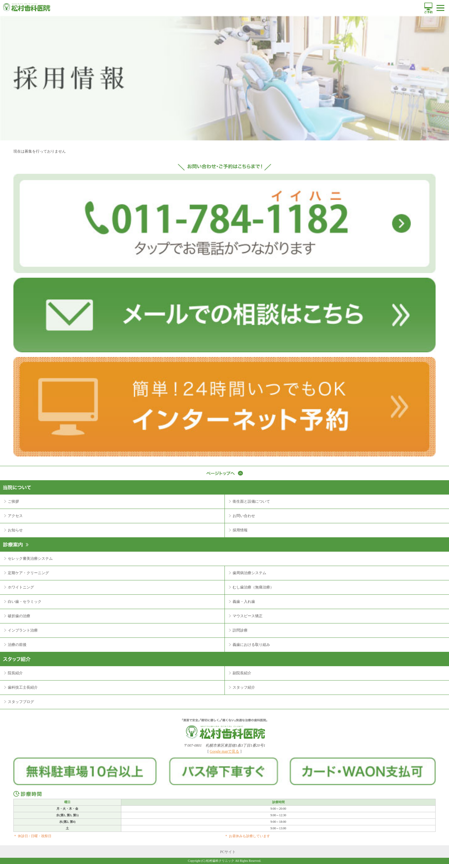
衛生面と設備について (251, 501)
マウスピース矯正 (248, 616)
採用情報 (240, 530)
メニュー (440, 8)
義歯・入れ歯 (244, 601)
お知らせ (15, 530)
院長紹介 (15, 673)
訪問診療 (240, 630)
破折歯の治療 (19, 616)
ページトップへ (224, 473)
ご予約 (428, 7)
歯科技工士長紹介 (23, 687)
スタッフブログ (21, 702)
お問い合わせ (244, 516)
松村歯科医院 (26, 7)
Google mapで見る (224, 751)
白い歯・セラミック (24, 601)
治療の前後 (17, 644)
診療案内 (224, 541)
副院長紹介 (242, 673)
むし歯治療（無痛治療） (253, 587)
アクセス (15, 516)
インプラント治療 (23, 630)
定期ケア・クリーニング (28, 573)
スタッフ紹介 (244, 687)
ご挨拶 (13, 501)
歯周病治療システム (249, 573)
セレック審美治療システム (30, 558)
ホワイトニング (21, 587)
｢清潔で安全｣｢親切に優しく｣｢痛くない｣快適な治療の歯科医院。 (224, 729)
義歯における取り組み (251, 644)
